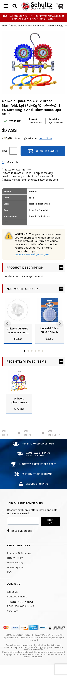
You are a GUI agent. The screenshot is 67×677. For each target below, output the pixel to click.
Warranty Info (15, 575)
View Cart (12, 619)
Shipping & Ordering (19, 561)
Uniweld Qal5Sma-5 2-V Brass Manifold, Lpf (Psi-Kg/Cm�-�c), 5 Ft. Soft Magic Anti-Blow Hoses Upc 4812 (19, 409)
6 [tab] (42, 359)
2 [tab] (28, 359)
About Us (12, 600)
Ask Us (10, 171)
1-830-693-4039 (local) (20, 614)
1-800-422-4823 (20, 610)
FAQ (9, 580)
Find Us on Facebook (19, 539)
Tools (13, 34)
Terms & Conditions (17, 643)
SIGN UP (50, 530)
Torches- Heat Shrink (28, 34)
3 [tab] (32, 359)
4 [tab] (35, 359)
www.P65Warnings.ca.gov (32, 263)
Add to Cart (43, 159)
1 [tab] (24, 359)
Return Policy (15, 566)
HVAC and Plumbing (52, 34)
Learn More (45, 146)
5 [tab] (39, 359)
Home (5, 34)
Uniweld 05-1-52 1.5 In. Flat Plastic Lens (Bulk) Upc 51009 (17, 339)
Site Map (57, 643)
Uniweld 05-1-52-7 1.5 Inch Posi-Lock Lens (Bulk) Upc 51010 (50, 339)
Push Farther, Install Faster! (38, 27)
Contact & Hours (17, 605)
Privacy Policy (15, 571)
